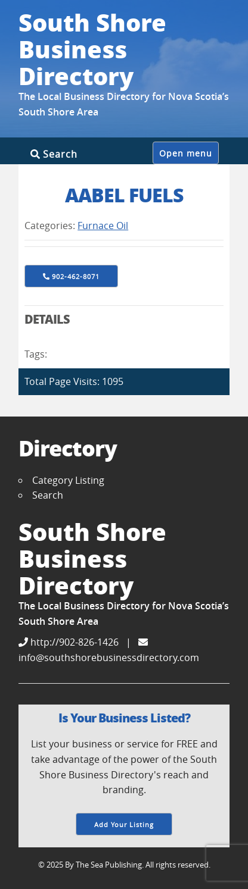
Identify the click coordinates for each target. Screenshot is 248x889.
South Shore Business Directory (92, 49)
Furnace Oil (103, 225)
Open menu (185, 153)
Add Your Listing (124, 824)
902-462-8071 (76, 276)
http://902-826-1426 (68, 642)
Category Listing (68, 480)
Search (54, 154)
